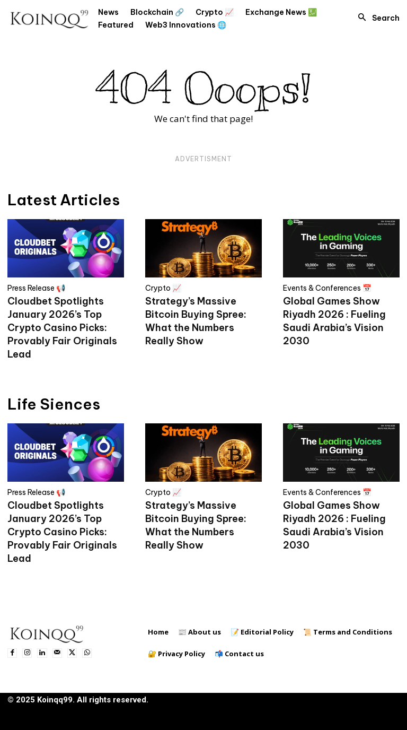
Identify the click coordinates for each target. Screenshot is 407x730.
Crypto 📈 (163, 288)
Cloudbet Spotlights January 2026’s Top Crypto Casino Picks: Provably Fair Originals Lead (62, 327)
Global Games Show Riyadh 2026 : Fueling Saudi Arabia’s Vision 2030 (334, 321)
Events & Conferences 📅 (327, 288)
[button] (376, 18)
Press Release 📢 (36, 288)
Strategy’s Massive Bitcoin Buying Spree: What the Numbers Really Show (195, 321)
